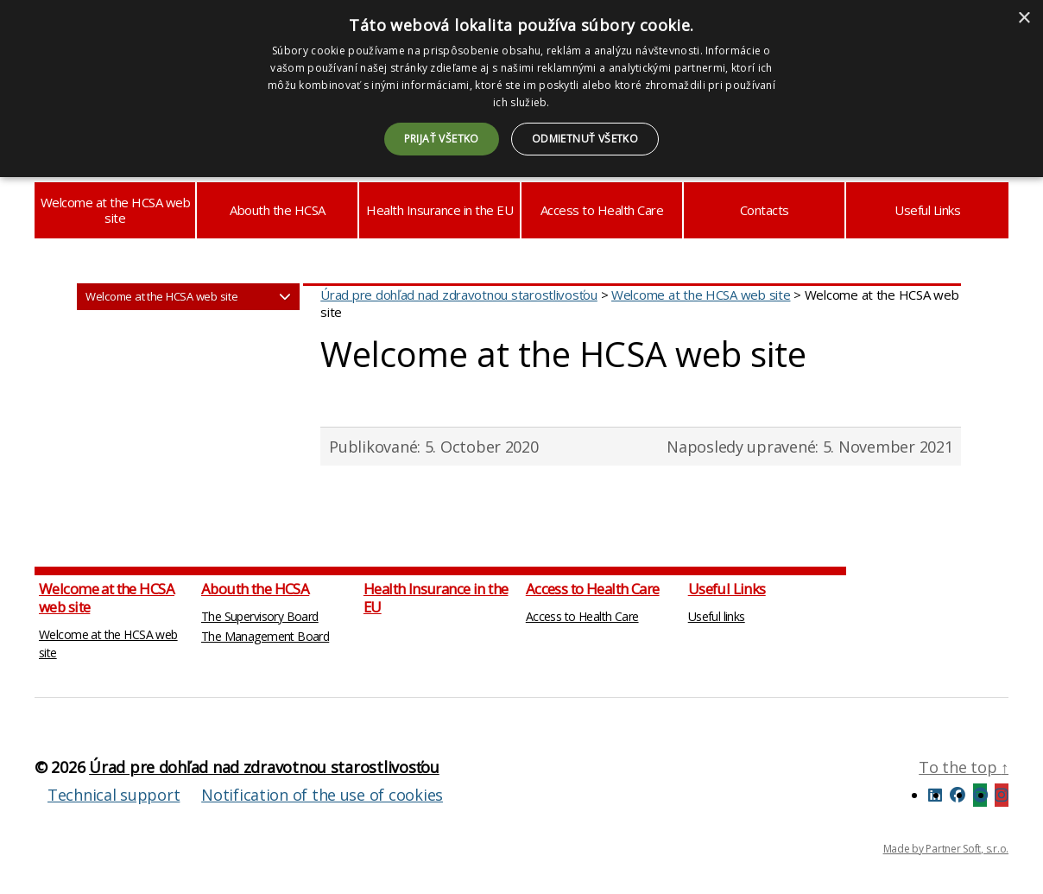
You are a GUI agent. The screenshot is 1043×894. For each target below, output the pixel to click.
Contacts (764, 210)
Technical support (113, 794)
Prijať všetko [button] (441, 138)
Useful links (716, 616)
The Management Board (265, 636)
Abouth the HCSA (278, 210)
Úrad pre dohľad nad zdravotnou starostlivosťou (264, 767)
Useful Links (927, 210)
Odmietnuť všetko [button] (585, 138)
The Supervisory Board (260, 616)
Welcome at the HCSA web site (116, 209)
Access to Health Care (602, 210)
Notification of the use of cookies (322, 794)
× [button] (1023, 18)
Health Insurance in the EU (439, 210)
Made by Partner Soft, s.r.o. (945, 848)
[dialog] (521, 88)
